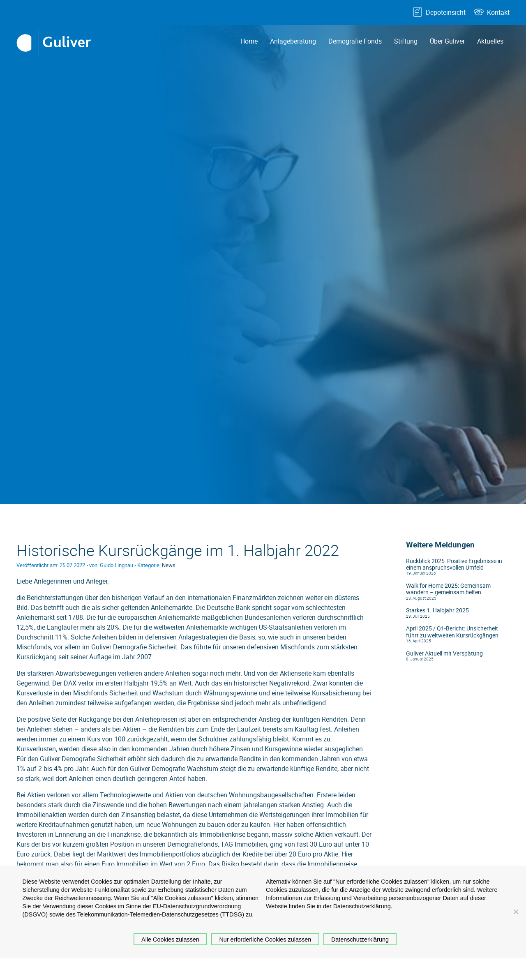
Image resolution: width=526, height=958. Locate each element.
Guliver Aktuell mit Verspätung (444, 653)
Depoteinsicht (446, 12)
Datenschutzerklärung (360, 939)
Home (249, 41)
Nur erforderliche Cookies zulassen (265, 939)
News (168, 565)
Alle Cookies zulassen (170, 939)
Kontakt (498, 12)
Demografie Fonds (355, 41)
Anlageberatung (293, 41)
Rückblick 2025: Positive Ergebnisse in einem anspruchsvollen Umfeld (454, 564)
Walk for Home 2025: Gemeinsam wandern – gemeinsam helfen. (448, 589)
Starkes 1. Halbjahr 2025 (437, 610)
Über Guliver (447, 41)
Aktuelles (490, 41)
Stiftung (406, 41)
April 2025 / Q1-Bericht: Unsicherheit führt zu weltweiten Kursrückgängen (452, 632)
